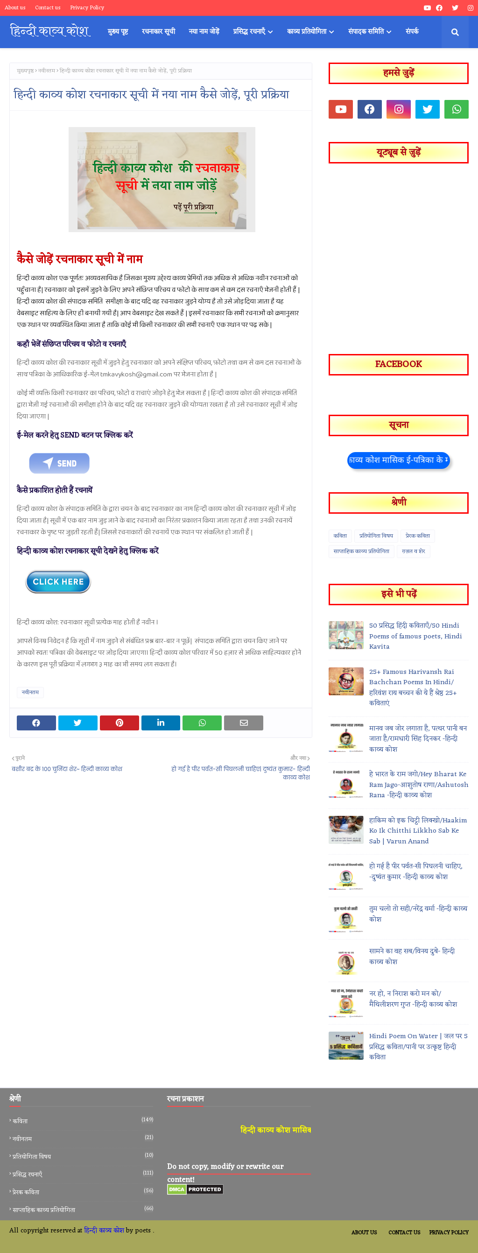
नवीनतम (46, 71)
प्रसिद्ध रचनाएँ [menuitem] (249, 32)
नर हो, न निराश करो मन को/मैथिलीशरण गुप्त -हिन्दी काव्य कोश (413, 999)
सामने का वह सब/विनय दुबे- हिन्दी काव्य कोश (412, 957)
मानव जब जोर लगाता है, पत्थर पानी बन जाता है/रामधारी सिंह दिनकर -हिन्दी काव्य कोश (418, 740)
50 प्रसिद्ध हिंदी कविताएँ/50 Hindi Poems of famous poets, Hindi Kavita (415, 637)
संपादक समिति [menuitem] (366, 32)
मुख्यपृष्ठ (25, 71)
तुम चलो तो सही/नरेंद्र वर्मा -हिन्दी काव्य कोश (418, 914)
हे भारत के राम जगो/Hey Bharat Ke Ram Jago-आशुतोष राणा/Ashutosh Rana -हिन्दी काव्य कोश (419, 785)
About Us (364, 1233)
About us (15, 8)
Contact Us (404, 1233)
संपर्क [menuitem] (412, 32)
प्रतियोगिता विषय (376, 536)
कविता (340, 536)
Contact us (48, 8)
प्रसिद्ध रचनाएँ (83, 1174)
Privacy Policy (87, 8)
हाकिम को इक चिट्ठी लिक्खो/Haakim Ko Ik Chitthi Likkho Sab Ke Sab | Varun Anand (418, 832)
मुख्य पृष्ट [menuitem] (118, 32)
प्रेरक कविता (418, 536)
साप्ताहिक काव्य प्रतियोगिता (361, 551)
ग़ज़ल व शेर (413, 551)
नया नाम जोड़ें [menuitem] (204, 32)
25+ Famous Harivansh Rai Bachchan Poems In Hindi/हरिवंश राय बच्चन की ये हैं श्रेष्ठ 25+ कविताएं (413, 688)
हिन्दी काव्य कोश (104, 1231)
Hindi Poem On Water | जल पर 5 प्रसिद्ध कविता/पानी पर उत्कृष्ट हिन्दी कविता (418, 1047)
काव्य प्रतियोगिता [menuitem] (306, 32)
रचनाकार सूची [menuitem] (158, 32)
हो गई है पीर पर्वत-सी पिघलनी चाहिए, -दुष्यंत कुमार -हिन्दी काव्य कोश (416, 872)
